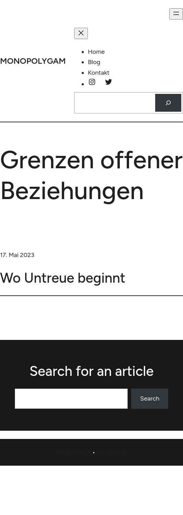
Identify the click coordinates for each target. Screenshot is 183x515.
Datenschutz (73, 452)
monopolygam (33, 61)
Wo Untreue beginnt (62, 278)
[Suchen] (168, 103)
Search (149, 398)
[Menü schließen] (81, 33)
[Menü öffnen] (176, 14)
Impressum (112, 452)
